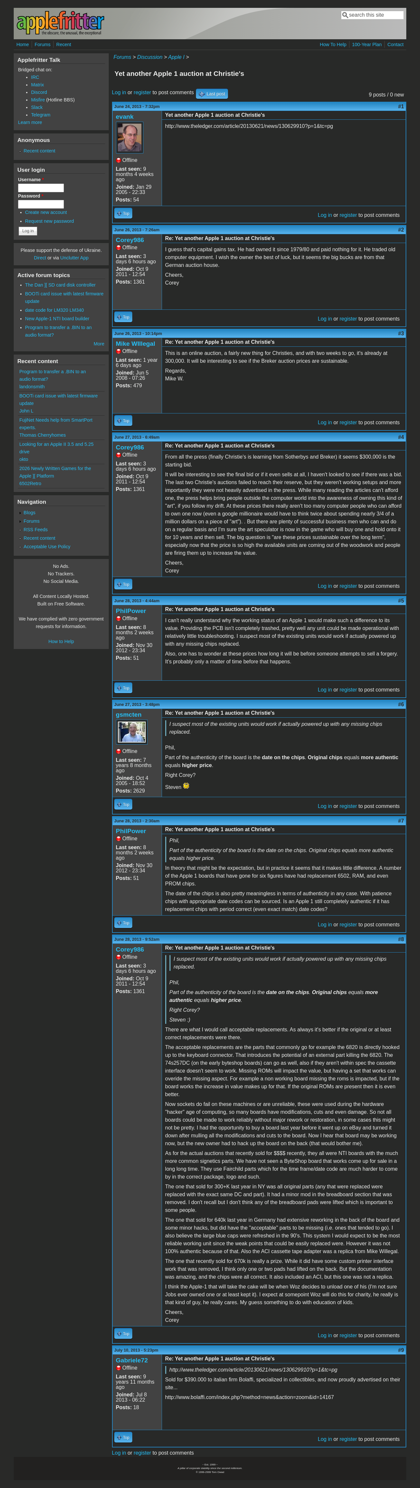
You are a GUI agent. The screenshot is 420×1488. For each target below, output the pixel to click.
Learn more (30, 122)
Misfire (38, 99)
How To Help (333, 44)
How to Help (61, 641)
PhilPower (131, 610)
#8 (401, 939)
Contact (395, 44)
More (99, 343)
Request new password (49, 221)
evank (125, 116)
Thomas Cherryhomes (42, 435)
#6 (401, 704)
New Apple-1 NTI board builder (57, 318)
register (142, 92)
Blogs (29, 512)
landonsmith (32, 386)
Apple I (176, 57)
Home (22, 44)
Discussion (149, 57)
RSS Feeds (36, 529)
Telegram (40, 114)
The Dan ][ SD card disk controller (60, 285)
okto (23, 459)
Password (30, 196)
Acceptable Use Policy (47, 546)
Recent (63, 44)
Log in (119, 92)
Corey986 (130, 239)
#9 (401, 1350)
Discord (39, 92)
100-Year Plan (367, 44)
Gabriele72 (132, 1360)
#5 (401, 601)
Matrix (37, 84)
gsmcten (129, 714)
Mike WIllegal (135, 343)
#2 (401, 230)
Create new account (46, 212)
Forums (43, 44)
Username (31, 179)
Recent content (39, 150)
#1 (401, 106)
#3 (401, 333)
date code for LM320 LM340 (54, 310)
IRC (35, 77)
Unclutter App (74, 257)
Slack (36, 107)
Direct (40, 257)
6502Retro (30, 483)
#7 (401, 821)
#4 (401, 437)
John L (26, 410)
